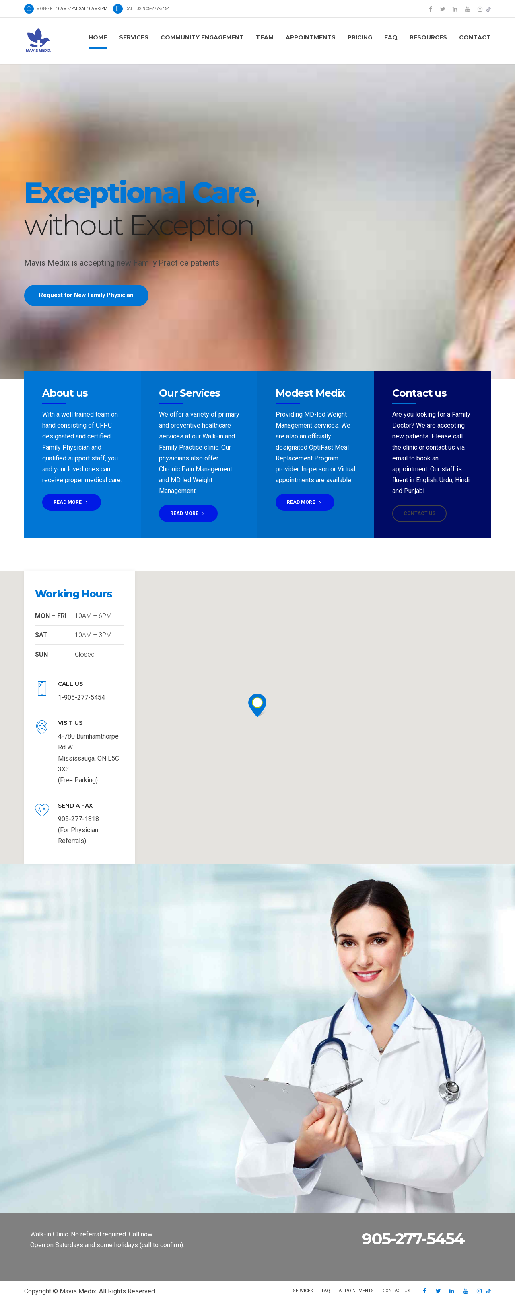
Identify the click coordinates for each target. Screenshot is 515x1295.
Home (98, 37)
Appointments (311, 37)
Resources (428, 37)
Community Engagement (202, 37)
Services (133, 37)
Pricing (360, 37)
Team (265, 37)
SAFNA (78, 1277)
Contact (475, 37)
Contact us (396, 1269)
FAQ (391, 37)
